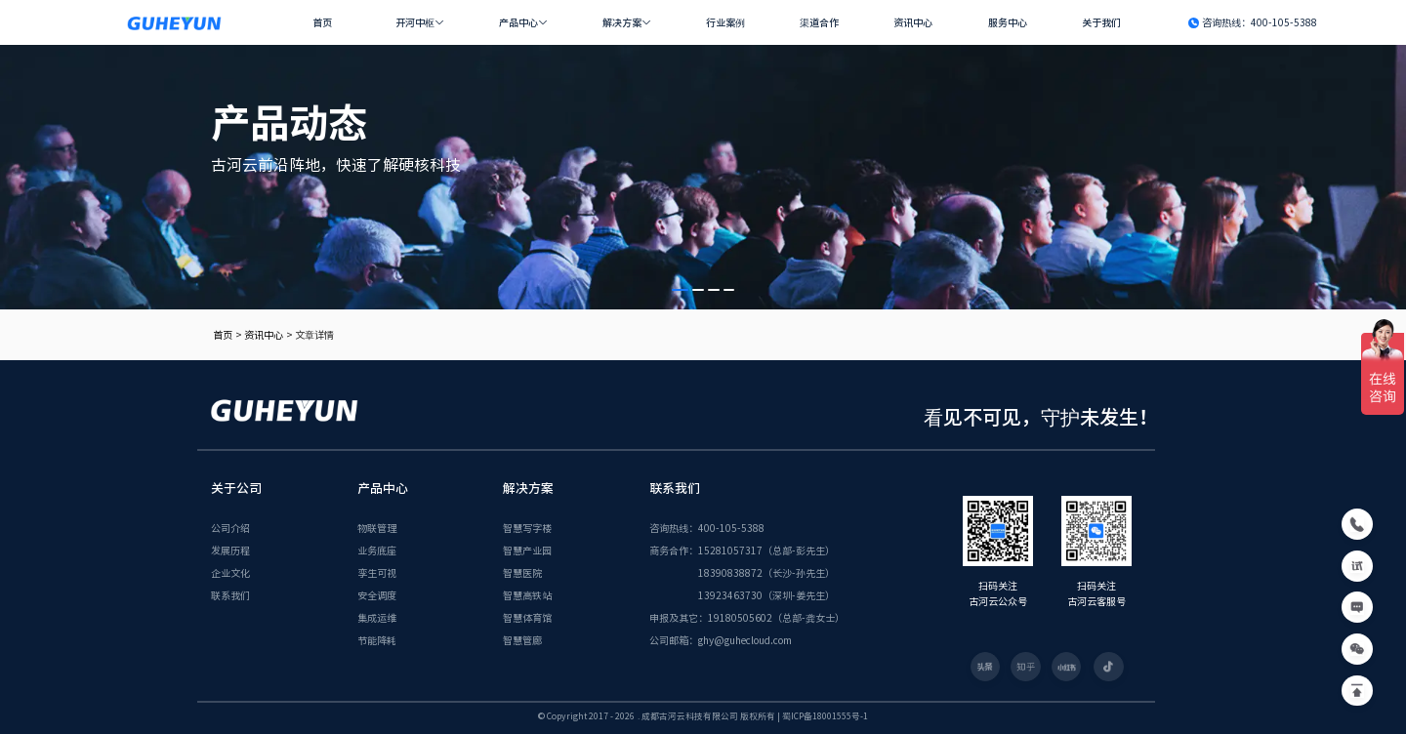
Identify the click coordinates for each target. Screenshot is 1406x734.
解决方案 (621, 22)
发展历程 (230, 550)
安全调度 (376, 595)
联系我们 (230, 595)
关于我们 (1101, 22)
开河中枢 (414, 22)
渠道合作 (819, 22)
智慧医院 (522, 572)
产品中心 (518, 22)
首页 (322, 22)
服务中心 (1007, 22)
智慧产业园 (527, 550)
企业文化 (230, 572)
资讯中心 (912, 22)
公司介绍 (230, 527)
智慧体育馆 (527, 617)
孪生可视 (376, 572)
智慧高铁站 (527, 595)
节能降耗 (376, 639)
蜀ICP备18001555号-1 (825, 716)
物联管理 (376, 527)
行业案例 (725, 22)
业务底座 (376, 550)
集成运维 (376, 617)
